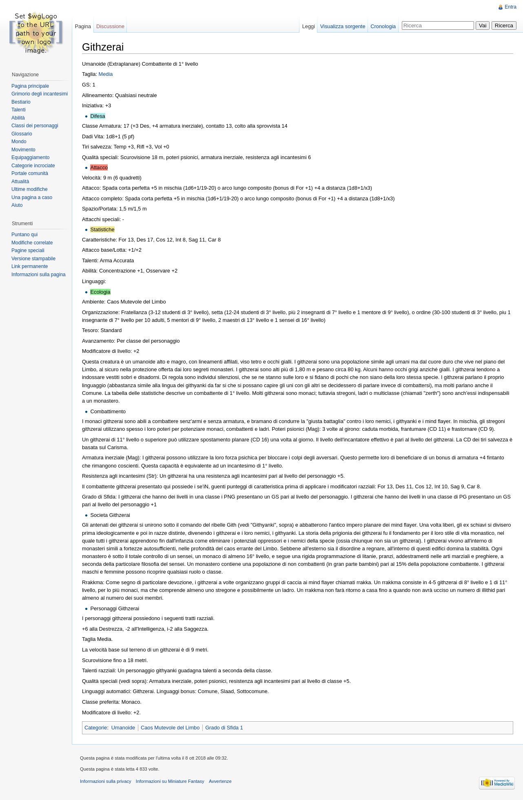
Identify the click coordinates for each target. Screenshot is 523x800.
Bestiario (21, 102)
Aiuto (16, 205)
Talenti (18, 110)
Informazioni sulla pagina (38, 274)
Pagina (83, 26)
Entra (510, 7)
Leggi (308, 26)
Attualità (20, 181)
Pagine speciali (27, 250)
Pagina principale (30, 86)
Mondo (19, 141)
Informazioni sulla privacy (105, 781)
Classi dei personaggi (34, 126)
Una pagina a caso (31, 197)
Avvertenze (220, 781)
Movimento (23, 150)
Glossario (21, 134)
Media (106, 74)
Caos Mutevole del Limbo (170, 728)
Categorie (95, 728)
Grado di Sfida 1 (224, 728)
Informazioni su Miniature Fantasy (170, 781)
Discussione (110, 26)
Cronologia (383, 26)
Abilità (18, 118)
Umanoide (123, 728)
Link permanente (29, 266)
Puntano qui (24, 234)
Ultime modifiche (29, 189)
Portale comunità (29, 173)
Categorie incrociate (33, 165)
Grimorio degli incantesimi (39, 94)
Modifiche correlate (32, 243)
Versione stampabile (33, 258)
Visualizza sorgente (343, 26)
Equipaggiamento (30, 157)
